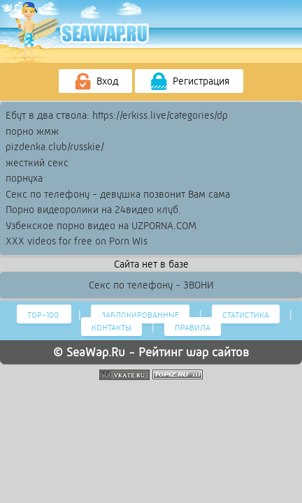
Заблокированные (140, 315)
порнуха (24, 178)
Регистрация (189, 81)
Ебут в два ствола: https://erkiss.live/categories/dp (117, 115)
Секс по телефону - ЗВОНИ (151, 285)
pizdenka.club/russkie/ (55, 146)
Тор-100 (44, 315)
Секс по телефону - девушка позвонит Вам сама (118, 194)
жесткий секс (37, 162)
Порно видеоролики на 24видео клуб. (93, 209)
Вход (95, 81)
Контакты (111, 328)
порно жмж (32, 131)
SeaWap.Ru (95, 352)
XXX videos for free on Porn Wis (77, 241)
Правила (192, 328)
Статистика (245, 315)
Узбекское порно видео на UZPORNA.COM (101, 225)
